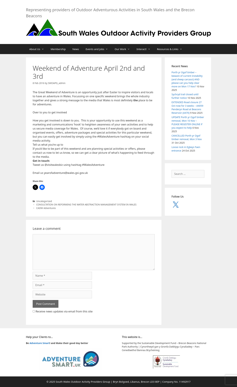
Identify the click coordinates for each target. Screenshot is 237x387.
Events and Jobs (98, 49)
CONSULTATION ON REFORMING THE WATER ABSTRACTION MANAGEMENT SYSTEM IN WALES (86, 204)
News (75, 49)
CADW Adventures (46, 208)
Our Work (124, 49)
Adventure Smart (39, 343)
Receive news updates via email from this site (63, 311)
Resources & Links (171, 49)
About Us (38, 49)
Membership (58, 49)
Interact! (145, 49)
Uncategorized (44, 201)
